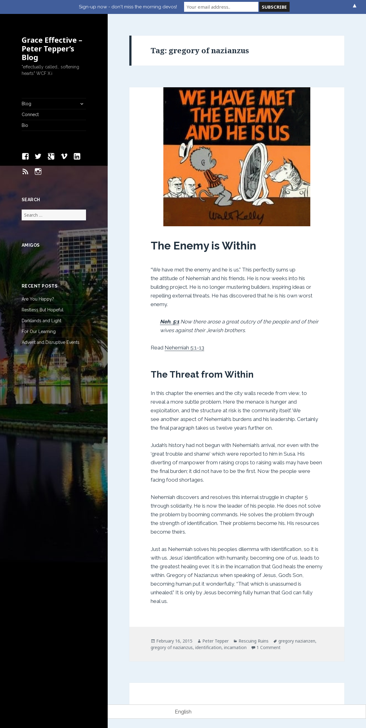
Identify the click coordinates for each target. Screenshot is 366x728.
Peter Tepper (215, 641)
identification (208, 647)
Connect (30, 114)
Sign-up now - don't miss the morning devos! (128, 7)
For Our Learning (39, 331)
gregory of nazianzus (172, 647)
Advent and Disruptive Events (51, 342)
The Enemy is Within (203, 245)
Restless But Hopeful (42, 309)
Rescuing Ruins (254, 641)
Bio (25, 125)
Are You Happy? (38, 299)
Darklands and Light (41, 320)
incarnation (235, 647)
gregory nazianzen (296, 641)
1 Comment (268, 647)
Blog (26, 103)
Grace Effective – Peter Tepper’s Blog (52, 48)
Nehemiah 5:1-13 (184, 347)
